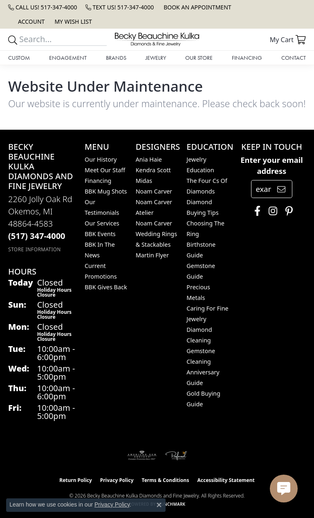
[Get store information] (34, 249)
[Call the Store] (36, 235)
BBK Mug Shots (106, 191)
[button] (30, 21)
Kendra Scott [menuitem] (153, 170)
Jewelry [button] (156, 57)
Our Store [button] (199, 57)
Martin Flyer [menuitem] (152, 255)
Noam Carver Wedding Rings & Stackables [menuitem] (156, 233)
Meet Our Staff (105, 170)
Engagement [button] (68, 57)
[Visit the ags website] (142, 455)
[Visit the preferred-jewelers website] (176, 455)
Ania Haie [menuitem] (149, 159)
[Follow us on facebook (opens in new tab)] (255, 211)
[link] (42, 7)
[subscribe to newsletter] (281, 189)
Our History (101, 159)
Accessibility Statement (225, 480)
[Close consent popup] (159, 504)
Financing (247, 57)
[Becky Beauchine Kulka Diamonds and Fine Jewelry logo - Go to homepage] (157, 39)
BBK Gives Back (106, 287)
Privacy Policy (117, 480)
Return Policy (75, 480)
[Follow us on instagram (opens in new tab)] (271, 211)
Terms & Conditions (165, 480)
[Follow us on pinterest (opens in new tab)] (287, 211)
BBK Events (100, 234)
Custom (19, 57)
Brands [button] (116, 57)
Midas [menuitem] (144, 181)
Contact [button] (293, 57)
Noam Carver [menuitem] (154, 191)
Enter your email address (271, 165)
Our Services (102, 223)
